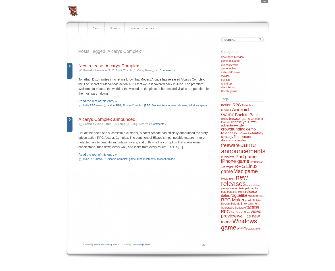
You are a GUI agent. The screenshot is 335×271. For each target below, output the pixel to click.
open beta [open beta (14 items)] (238, 188)
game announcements (142, 159)
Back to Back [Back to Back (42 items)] (246, 115)
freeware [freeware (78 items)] (230, 145)
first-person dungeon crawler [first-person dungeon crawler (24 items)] (236, 138)
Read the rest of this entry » (98, 101)
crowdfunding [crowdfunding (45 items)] (233, 129)
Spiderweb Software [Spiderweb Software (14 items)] (233, 207)
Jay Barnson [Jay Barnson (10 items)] (256, 162)
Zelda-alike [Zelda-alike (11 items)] (254, 228)
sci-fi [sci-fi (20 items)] (248, 200)
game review (228, 68)
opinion (225, 79)
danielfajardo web (143, 244)
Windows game (198, 105)
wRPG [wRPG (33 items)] (242, 228)
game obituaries (230, 60)
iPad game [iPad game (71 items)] (245, 156)
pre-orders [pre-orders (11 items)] (238, 191)
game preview (229, 64)
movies (225, 76)
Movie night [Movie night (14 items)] (228, 178)
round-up (226, 83)
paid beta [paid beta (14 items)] (227, 191)
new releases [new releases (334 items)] (234, 180)
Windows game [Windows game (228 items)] (239, 224)
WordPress (99, 244)
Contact (115, 28)
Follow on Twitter (142, 28)
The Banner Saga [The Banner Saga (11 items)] (240, 212)
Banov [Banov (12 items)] (225, 119)
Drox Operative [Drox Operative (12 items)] (243, 133)
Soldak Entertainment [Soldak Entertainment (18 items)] (245, 203)
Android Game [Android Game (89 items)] (235, 112)
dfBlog (109, 244)
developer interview (232, 57)
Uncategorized (229, 91)
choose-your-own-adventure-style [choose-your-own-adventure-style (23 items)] (239, 123)
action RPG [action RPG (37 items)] (231, 105)
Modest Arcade (161, 105)
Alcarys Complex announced (107, 119)
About (97, 28)
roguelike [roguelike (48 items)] (238, 195)
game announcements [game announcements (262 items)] (243, 148)
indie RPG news (93, 105)
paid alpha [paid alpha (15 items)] (251, 188)
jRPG (147, 105)
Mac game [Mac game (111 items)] (245, 171)
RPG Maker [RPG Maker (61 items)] (233, 199)
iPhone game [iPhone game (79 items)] (235, 161)
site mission (228, 87)
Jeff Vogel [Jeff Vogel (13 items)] (227, 167)
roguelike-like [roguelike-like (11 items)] (255, 195)
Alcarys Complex (133, 105)
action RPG (114, 105)
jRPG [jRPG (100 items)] (239, 166)
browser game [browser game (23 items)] (239, 118)
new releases (179, 105)
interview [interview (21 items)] (227, 157)
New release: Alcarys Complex (109, 65)
